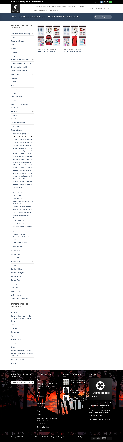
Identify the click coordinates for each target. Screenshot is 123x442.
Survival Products (17, 261)
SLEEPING (82, 6)
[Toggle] (33, 33)
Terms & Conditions (17, 359)
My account (15, 336)
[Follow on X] (104, 2)
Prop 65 (13, 343)
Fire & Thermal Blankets (19, 71)
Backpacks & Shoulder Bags (20, 34)
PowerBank (15, 119)
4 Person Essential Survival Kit (22, 165)
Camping (14, 56)
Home (13, 17)
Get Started (82, 2)
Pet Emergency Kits (19, 234)
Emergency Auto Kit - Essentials (23, 209)
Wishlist (13, 363)
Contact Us (15, 332)
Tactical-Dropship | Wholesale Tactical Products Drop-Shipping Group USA (22, 353)
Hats (12, 85)
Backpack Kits (17, 187)
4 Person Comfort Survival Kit (22, 162)
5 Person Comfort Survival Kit (22, 170)
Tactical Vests (15, 280)
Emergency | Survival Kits (20, 59)
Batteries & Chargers (18, 41)
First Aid (14, 78)
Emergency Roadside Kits (21, 215)
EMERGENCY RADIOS (41, 10)
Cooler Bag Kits (17, 198)
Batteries (14, 37)
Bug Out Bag (15, 52)
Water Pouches (16, 295)
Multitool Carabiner (17, 108)
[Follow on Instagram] (101, 2)
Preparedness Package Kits (21, 237)
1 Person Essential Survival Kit (22, 140)
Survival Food (15, 254)
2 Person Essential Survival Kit (22, 148)
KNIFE (64, 6)
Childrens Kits (17, 195)
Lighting (13, 100)
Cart (12, 325)
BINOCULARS (72, 6)
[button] (91, 8)
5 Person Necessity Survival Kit (22, 176)
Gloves (13, 82)
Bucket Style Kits (18, 193)
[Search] (34, 6)
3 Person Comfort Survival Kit (22, 154)
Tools (14, 239)
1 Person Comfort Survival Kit (22, 137)
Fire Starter (15, 74)
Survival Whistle (16, 269)
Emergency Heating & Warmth (22, 212)
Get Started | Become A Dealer (99, 420)
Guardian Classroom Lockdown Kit (22, 227)
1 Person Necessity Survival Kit (22, 142)
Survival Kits (15, 258)
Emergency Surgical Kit (19, 67)
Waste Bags (15, 287)
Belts (13, 45)
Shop (13, 347)
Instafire (14, 89)
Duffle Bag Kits (17, 204)
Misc (14, 231)
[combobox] (22, 382)
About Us (14, 312)
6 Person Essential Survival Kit (22, 181)
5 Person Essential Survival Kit (22, 173)
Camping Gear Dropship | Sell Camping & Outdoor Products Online (21, 318)
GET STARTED (41, 6)
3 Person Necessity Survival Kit (22, 159)
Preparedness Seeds (18, 122)
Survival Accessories (18, 247)
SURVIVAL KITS (54, 10)
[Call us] (110, 2)
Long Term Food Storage (19, 104)
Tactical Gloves (16, 276)
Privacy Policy (16, 339)
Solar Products (16, 126)
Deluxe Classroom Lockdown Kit (23, 201)
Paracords (14, 115)
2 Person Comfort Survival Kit (22, 145)
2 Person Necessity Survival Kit (22, 151)
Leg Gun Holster (16, 97)
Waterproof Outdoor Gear (19, 298)
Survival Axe (15, 250)
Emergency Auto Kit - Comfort (22, 206)
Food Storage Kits (18, 223)
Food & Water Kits (18, 221)
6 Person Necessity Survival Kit (22, 184)
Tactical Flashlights (17, 273)
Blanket (13, 48)
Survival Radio (16, 265)
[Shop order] (103, 17)
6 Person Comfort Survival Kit (22, 179)
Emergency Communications (21, 63)
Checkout (14, 328)
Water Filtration (16, 291)
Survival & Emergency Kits (32, 17)
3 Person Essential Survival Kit (22, 156)
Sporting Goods (16, 130)
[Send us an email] (107, 2)
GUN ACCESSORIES (54, 6)
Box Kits (15, 190)
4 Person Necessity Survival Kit (22, 167)
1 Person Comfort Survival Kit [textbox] (22, 382)
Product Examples (93, 2)
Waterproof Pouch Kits (20, 242)
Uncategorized (16, 284)
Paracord (14, 111)
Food (14, 218)
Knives (13, 93)
